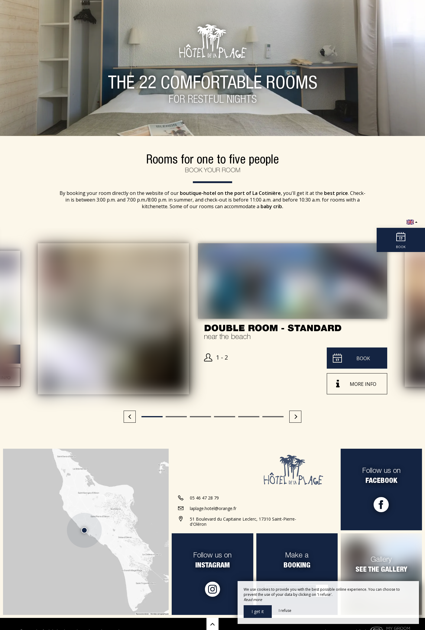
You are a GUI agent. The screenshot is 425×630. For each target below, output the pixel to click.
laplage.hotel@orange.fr (213, 508)
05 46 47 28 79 (204, 498)
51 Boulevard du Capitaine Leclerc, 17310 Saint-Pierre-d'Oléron (243, 521)
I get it (257, 611)
